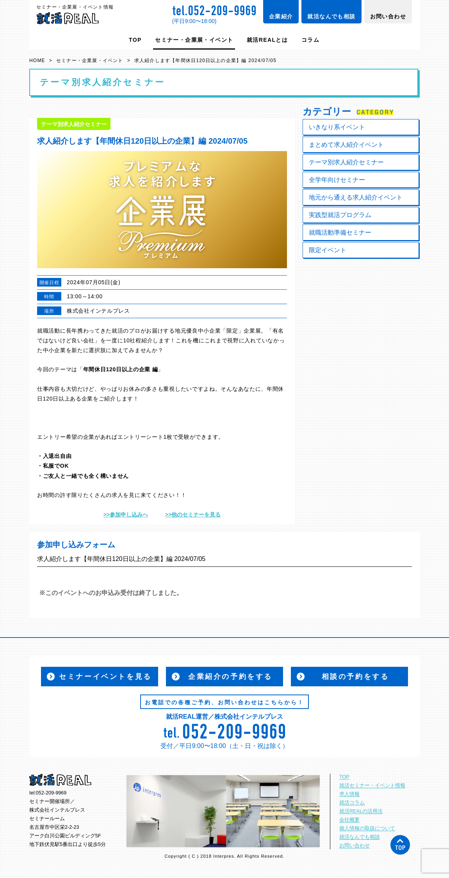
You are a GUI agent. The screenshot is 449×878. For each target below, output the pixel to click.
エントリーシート (141, 437)
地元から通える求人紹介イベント (356, 197)
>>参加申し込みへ (125, 514)
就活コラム (352, 802)
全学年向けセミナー (337, 179)
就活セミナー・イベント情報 (372, 785)
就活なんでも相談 (331, 16)
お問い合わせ (388, 16)
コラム (310, 40)
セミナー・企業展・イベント (194, 40)
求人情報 (349, 794)
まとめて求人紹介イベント (346, 144)
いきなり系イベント (337, 127)
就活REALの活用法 (361, 811)
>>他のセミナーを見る (193, 514)
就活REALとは (267, 40)
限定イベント (327, 250)
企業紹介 (281, 16)
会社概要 (349, 820)
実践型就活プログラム (340, 215)
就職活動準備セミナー (340, 232)
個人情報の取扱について (367, 828)
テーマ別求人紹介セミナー (346, 162)
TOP (135, 40)
